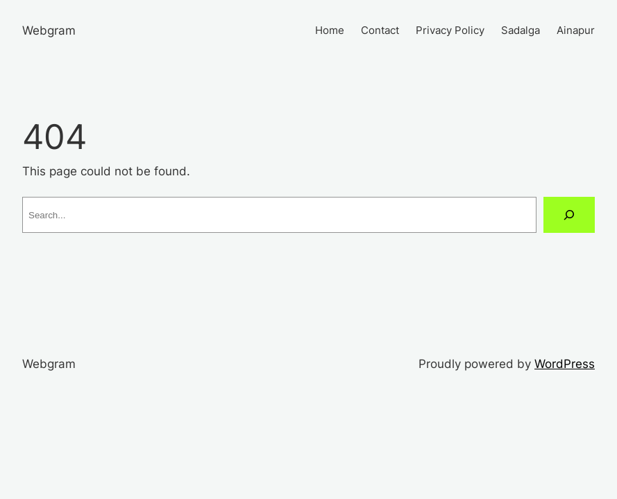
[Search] (569, 214)
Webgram (49, 30)
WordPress (564, 363)
